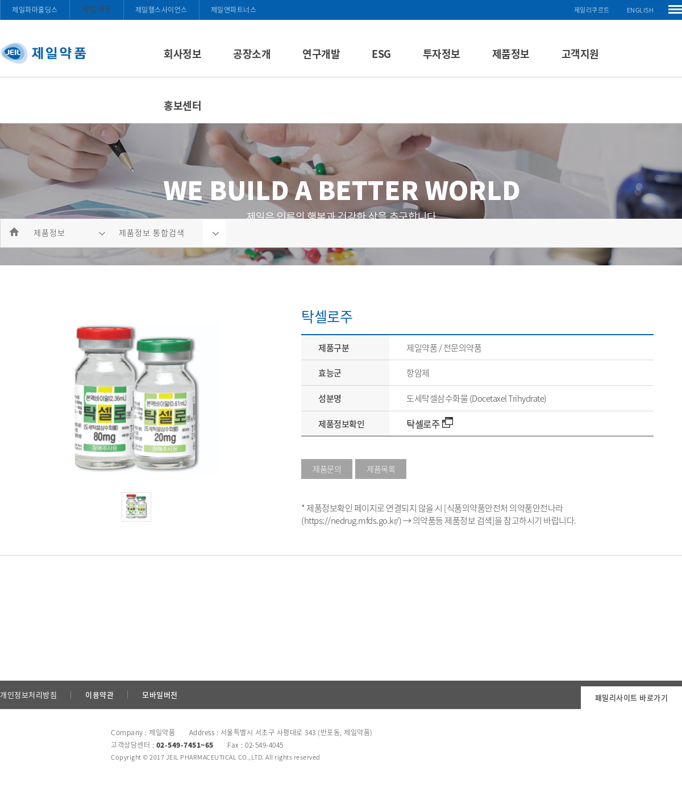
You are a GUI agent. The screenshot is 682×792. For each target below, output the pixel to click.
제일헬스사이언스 (161, 10)
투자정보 (441, 53)
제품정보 (511, 53)
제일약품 (96, 9)
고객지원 (580, 53)
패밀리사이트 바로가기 (631, 697)
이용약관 (99, 694)
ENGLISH (640, 10)
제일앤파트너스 (234, 10)
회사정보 (182, 53)
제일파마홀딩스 (35, 10)
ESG (381, 53)
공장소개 (252, 53)
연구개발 (321, 53)
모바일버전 (160, 694)
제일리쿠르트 (592, 10)
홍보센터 (182, 105)
